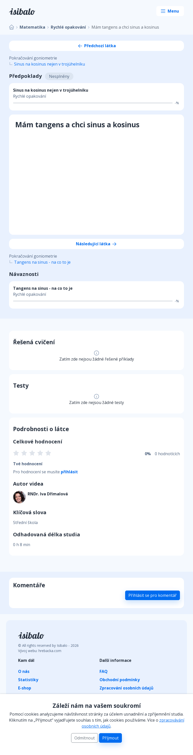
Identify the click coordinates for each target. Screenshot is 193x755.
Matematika (32, 27)
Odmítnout (84, 738)
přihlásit (69, 472)
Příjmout (110, 738)
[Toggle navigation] (170, 11)
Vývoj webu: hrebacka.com (39, 650)
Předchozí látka (96, 45)
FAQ (104, 671)
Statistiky (28, 679)
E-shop (24, 688)
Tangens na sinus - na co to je (42, 262)
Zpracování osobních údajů (127, 688)
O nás (23, 671)
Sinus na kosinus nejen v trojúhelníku (49, 64)
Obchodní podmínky (120, 679)
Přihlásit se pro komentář (152, 595)
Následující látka (96, 244)
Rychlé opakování (68, 27)
